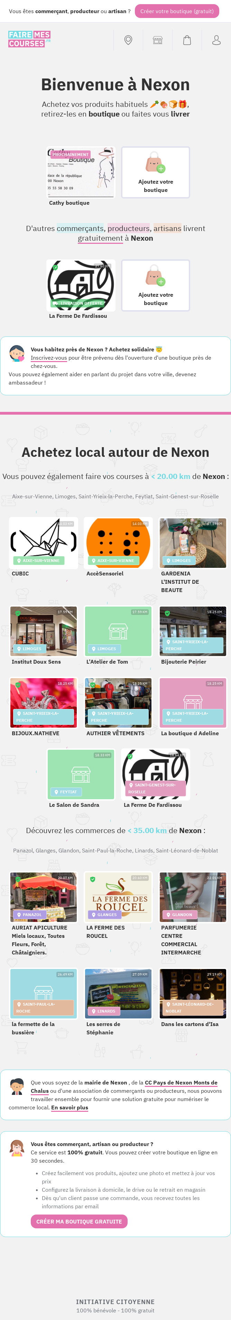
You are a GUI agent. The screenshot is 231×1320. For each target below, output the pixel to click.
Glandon (68, 850)
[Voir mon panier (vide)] (187, 40)
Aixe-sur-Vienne (32, 496)
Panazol (23, 850)
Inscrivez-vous (49, 357)
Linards (144, 850)
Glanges (46, 850)
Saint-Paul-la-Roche (107, 850)
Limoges (65, 496)
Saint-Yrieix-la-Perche (105, 496)
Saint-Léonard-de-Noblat (187, 850)
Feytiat (144, 496)
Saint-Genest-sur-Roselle (187, 496)
